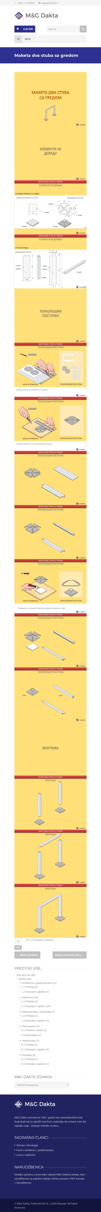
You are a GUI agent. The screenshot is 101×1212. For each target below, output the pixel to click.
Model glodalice (27, 955)
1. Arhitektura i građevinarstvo (36, 983)
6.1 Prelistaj (27, 1059)
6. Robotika (26, 1055)
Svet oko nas (23, 975)
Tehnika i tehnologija (27, 1145)
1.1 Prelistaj (27, 987)
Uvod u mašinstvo (25, 1155)
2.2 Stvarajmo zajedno (33, 1006)
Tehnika (22, 979)
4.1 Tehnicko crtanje (32, 1030)
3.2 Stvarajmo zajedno (33, 1020)
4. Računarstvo (28, 1026)
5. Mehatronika (28, 1040)
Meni (22, 39)
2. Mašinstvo (26, 997)
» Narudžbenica (22, 1182)
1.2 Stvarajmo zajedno (41, 940)
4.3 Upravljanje (29, 1035)
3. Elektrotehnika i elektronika (35, 1011)
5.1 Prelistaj (27, 1044)
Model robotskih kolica (69, 955)
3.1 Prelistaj (27, 1015)
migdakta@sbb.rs (50, 3)
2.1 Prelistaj (27, 1001)
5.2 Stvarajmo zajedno (33, 1049)
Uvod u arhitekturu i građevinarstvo (35, 1150)
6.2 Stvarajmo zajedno (33, 1064)
